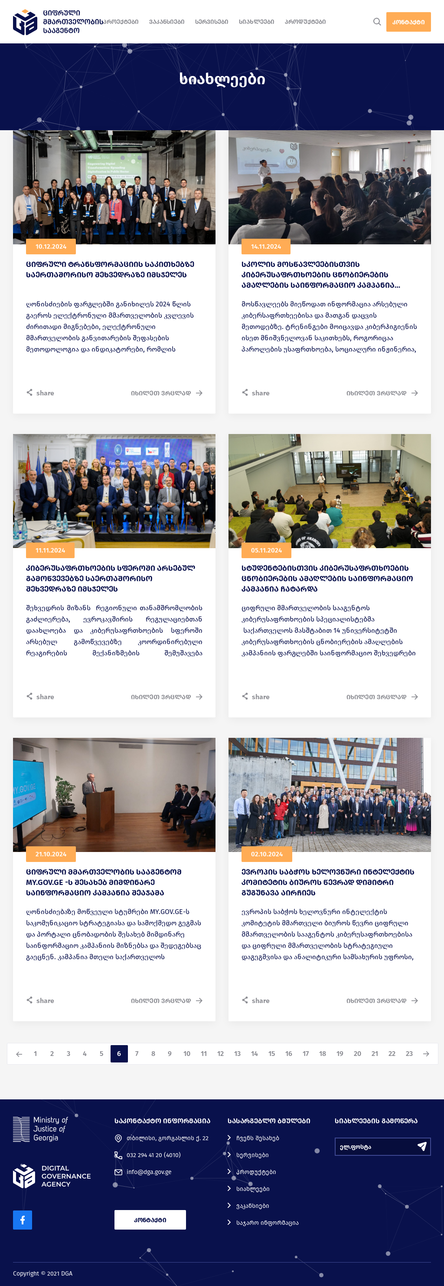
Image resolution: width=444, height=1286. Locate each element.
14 (254, 1053)
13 (237, 1053)
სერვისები (212, 22)
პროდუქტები (305, 22)
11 (204, 1053)
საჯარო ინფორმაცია (267, 1223)
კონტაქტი (408, 22)
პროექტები (121, 22)
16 (288, 1053)
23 (409, 1053)
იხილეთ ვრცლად (166, 393)
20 (357, 1053)
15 (271, 1053)
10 (186, 1053)
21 (375, 1053)
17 (306, 1053)
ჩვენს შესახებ (257, 1138)
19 (339, 1053)
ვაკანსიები (167, 22)
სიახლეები (256, 22)
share (40, 393)
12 (220, 1053)
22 (391, 1053)
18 (322, 1053)
